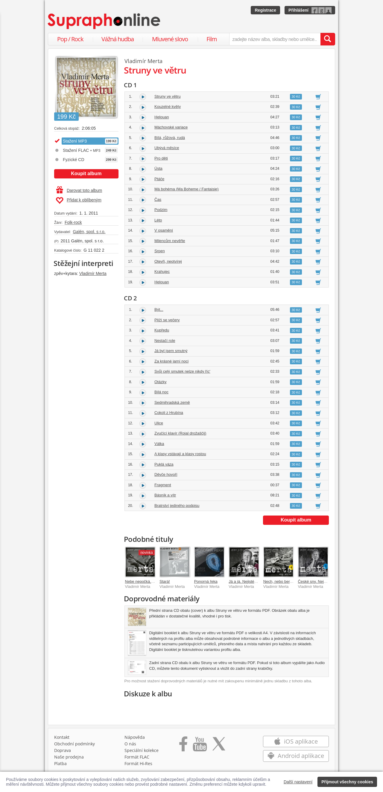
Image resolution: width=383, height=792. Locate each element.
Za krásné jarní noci (171, 361)
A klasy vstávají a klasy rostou (180, 454)
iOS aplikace (296, 741)
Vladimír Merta (93, 273)
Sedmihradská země (172, 402)
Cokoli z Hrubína (168, 412)
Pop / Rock (70, 39)
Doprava (62, 750)
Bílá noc (161, 392)
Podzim (160, 209)
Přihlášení (298, 10)
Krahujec (162, 271)
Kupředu (161, 330)
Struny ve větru (167, 96)
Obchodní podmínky (74, 744)
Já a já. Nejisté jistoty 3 (248, 581)
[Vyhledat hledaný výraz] (327, 39)
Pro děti (161, 158)
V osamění (163, 230)
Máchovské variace (171, 127)
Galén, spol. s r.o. (89, 231)
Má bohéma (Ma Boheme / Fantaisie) (186, 189)
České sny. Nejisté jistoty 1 (321, 581)
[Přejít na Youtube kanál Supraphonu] (199, 746)
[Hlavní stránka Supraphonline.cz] (104, 21)
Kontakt (61, 737)
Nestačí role (164, 340)
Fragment (162, 485)
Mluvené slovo (170, 39)
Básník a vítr (165, 495)
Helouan (161, 117)
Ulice (158, 423)
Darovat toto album (79, 190)
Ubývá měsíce (166, 148)
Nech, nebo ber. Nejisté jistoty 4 (290, 581)
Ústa (158, 168)
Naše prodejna (69, 757)
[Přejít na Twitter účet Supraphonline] (218, 746)
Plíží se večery (167, 320)
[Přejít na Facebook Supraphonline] (183, 746)
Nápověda (134, 737)
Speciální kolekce (141, 750)
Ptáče (159, 179)
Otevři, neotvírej (168, 261)
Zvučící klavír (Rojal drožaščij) (180, 433)
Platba (60, 763)
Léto (158, 220)
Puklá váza (164, 464)
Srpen (159, 251)
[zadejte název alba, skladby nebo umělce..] (274, 39)
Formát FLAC (136, 757)
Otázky (160, 382)
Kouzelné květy (167, 106)
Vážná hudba (117, 39)
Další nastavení (298, 781)
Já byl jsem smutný (171, 350)
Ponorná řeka (206, 581)
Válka (159, 443)
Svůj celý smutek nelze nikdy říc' (182, 371)
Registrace (265, 10)
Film (211, 39)
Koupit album (86, 173)
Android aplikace (296, 756)
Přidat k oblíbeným (78, 200)
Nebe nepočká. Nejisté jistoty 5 (151, 581)
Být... (158, 309)
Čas (157, 199)
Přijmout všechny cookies (347, 781)
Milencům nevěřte (169, 240)
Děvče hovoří (165, 474)
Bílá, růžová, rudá (169, 137)
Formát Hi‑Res (138, 763)
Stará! (164, 581)
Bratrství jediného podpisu (176, 505)
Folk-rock (73, 222)
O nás (130, 744)
